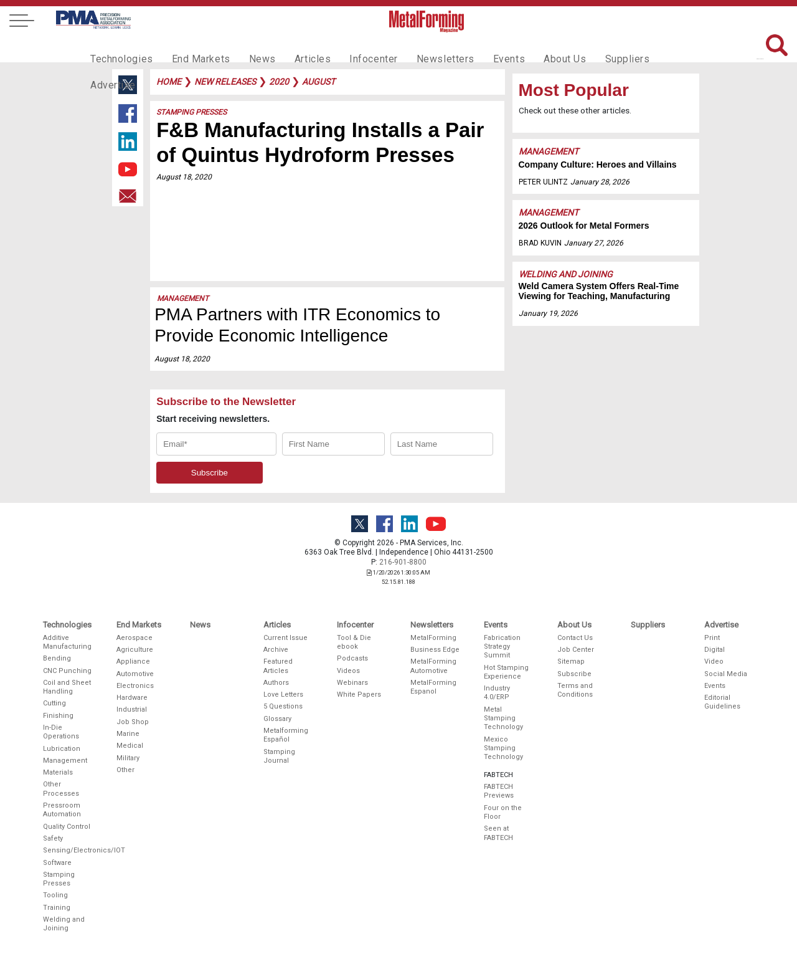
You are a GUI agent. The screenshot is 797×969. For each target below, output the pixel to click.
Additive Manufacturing (67, 642)
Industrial (131, 709)
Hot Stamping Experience (506, 672)
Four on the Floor (503, 812)
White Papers (359, 694)
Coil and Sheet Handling (67, 687)
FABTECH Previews (499, 791)
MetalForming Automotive (433, 665)
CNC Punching (67, 671)
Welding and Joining (566, 274)
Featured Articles (278, 665)
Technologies (118, 47)
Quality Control (66, 827)
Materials (58, 772)
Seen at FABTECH (498, 832)
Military (127, 758)
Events (477, 47)
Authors (276, 683)
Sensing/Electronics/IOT (68, 850)
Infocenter (352, 47)
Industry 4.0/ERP (497, 692)
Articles (295, 47)
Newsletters (419, 47)
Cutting (54, 703)
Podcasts (352, 658)
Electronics (135, 686)
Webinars (352, 683)
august (318, 82)
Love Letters (283, 694)
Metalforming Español (285, 735)
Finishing (58, 716)
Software (57, 863)
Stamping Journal (279, 756)
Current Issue (285, 638)
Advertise (647, 47)
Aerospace (134, 638)
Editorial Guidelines (722, 702)
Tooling (55, 895)
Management (183, 298)
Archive (275, 650)
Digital (714, 650)
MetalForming (433, 638)
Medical (129, 746)
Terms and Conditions (575, 690)
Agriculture (134, 650)
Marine (127, 734)
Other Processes (61, 788)
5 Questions (283, 706)
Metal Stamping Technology (503, 718)
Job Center (575, 650)
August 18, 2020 (184, 177)
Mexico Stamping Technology (503, 748)
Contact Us (575, 638)
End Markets (192, 47)
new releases (225, 82)
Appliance (133, 661)
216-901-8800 (403, 562)
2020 (279, 82)
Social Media (725, 674)
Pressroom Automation (62, 809)
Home (168, 82)
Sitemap (571, 661)
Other (125, 770)
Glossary (277, 719)
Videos (348, 671)
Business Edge (435, 650)
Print (712, 638)
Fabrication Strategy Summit (502, 647)
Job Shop (132, 722)
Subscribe (574, 674)
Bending (57, 658)
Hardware (132, 698)
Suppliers (588, 47)
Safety (53, 838)
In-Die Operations (61, 731)
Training (56, 908)
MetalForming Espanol (433, 687)
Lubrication (61, 749)
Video (714, 661)
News (248, 47)
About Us (530, 47)
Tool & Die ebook (354, 642)
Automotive (135, 674)
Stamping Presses (191, 112)
